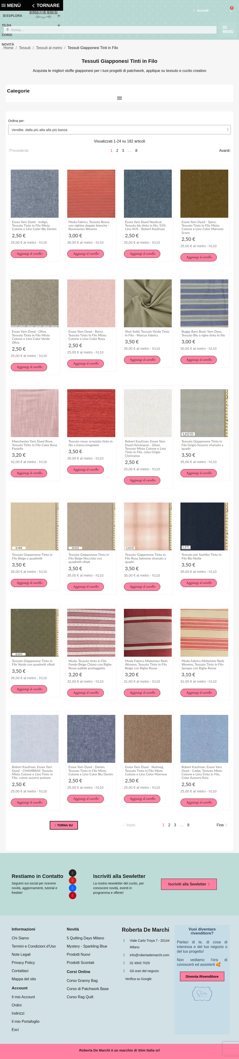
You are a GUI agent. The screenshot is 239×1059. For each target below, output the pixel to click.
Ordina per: (16, 121)
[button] (29, 254)
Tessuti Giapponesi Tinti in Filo (119, 61)
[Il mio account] (200, 10)
